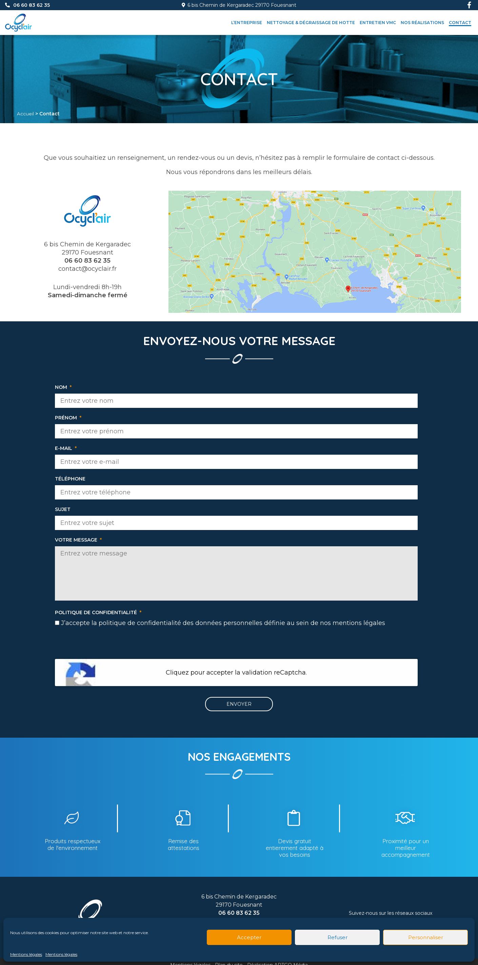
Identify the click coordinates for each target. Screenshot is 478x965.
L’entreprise (246, 22)
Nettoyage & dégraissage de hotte (311, 22)
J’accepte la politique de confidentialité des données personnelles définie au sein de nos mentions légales (223, 623)
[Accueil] (18, 16)
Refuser (337, 937)
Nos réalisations (422, 22)
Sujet (63, 509)
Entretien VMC (378, 22)
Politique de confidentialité (98, 612)
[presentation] (236, 645)
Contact (460, 22)
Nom (63, 387)
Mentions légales (26, 954)
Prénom (68, 418)
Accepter (249, 937)
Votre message (78, 540)
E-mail (66, 448)
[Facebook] (469, 5)
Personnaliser (425, 937)
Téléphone (70, 479)
